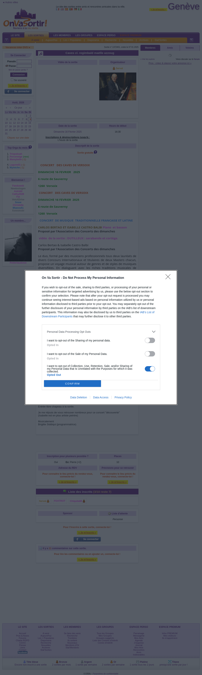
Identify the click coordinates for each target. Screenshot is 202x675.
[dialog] (101, 337)
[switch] (150, 340)
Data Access (100, 397)
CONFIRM (72, 383)
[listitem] (101, 332)
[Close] (169, 278)
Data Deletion (78, 397)
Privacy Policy (123, 397)
